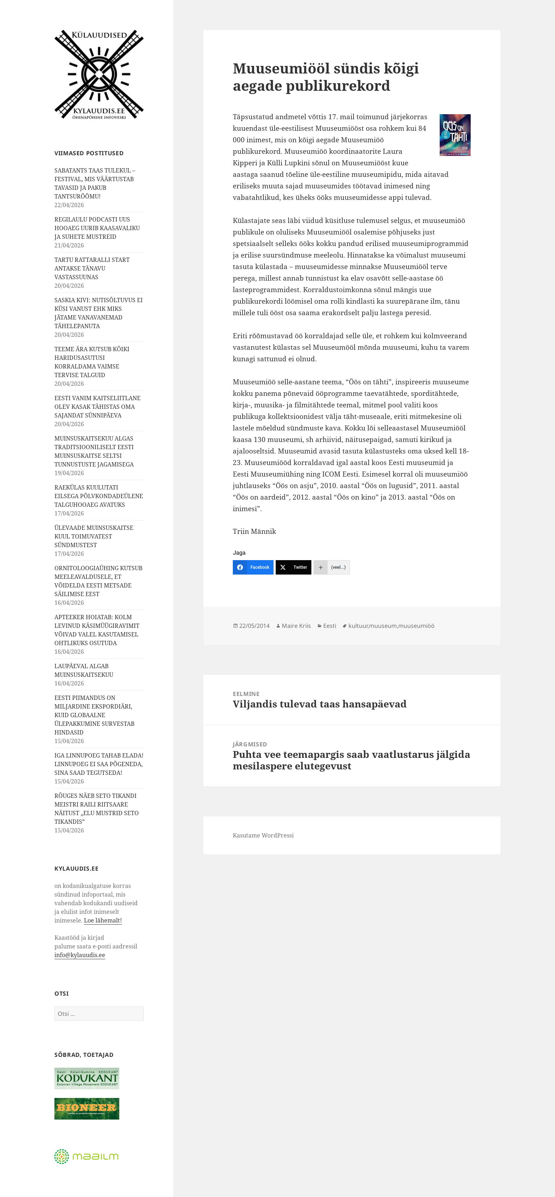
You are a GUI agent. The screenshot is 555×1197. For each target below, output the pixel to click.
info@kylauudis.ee (79, 955)
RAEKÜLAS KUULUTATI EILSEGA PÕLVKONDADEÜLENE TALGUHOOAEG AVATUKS (98, 496)
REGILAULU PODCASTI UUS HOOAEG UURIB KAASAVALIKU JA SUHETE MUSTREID (97, 228)
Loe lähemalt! (103, 920)
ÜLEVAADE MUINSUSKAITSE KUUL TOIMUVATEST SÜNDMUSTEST (93, 536)
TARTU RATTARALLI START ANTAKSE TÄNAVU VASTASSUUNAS (92, 268)
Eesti (329, 626)
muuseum (383, 626)
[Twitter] (293, 567)
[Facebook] (253, 567)
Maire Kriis (296, 626)
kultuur (358, 626)
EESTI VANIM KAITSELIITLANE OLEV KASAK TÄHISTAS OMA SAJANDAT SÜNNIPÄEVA (97, 406)
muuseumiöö (416, 626)
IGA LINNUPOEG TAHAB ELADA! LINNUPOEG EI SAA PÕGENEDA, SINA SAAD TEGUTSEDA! (98, 764)
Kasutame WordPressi (263, 835)
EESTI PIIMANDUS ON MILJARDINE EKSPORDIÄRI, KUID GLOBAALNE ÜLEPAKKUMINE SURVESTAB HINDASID (94, 715)
